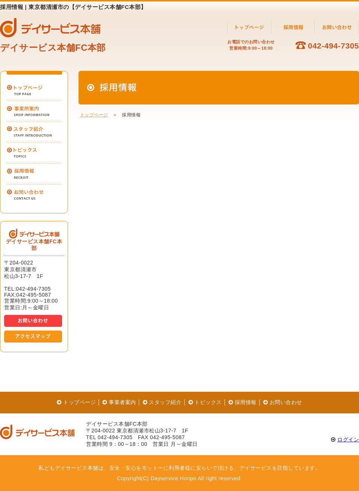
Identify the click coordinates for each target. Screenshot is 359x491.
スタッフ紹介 (162, 402)
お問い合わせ (282, 402)
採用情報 (242, 402)
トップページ (94, 115)
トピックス (205, 402)
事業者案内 (119, 402)
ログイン (348, 439)
